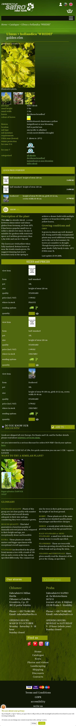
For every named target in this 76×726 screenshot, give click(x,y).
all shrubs (31, 155)
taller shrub (32, 163)
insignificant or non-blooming (40, 161)
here (3, 445)
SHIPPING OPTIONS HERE (28, 438)
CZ (65, 4)
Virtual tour (52, 579)
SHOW (15, 209)
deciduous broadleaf (36, 158)
